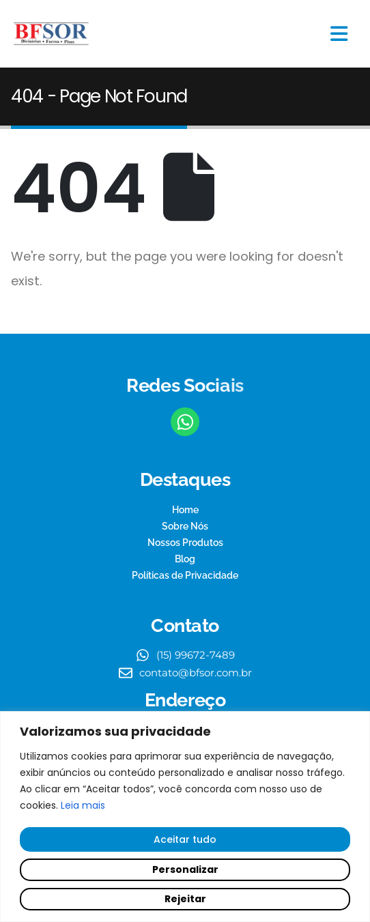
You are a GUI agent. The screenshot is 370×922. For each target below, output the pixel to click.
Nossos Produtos (185, 542)
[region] (185, 816)
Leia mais (83, 805)
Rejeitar (185, 899)
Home (185, 509)
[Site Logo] (51, 34)
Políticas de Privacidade (185, 575)
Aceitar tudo (185, 839)
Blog (185, 558)
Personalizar (185, 869)
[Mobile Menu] (339, 33)
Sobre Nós (185, 526)
